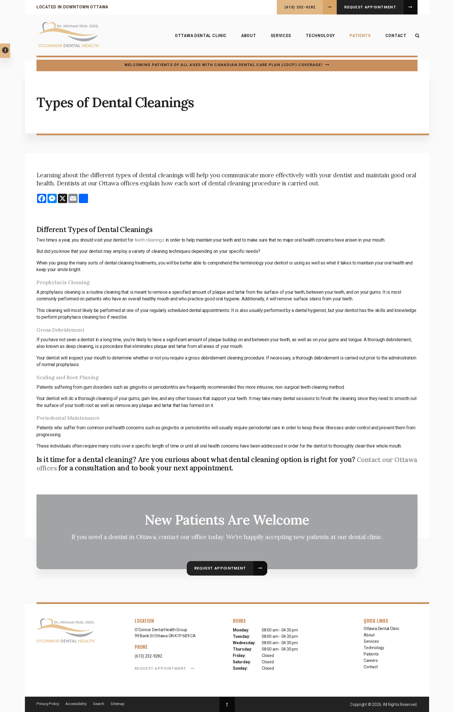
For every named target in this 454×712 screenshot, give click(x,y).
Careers (371, 660)
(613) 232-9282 (299, 7)
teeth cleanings (149, 240)
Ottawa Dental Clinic (199, 37)
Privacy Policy (48, 703)
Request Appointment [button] (370, 7)
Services (371, 641)
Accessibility (78, 703)
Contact (393, 37)
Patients (371, 654)
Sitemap (121, 703)
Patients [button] (358, 37)
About (369, 635)
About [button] (246, 37)
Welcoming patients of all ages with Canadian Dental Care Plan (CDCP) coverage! (224, 65)
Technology (318, 37)
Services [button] (279, 37)
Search (101, 703)
